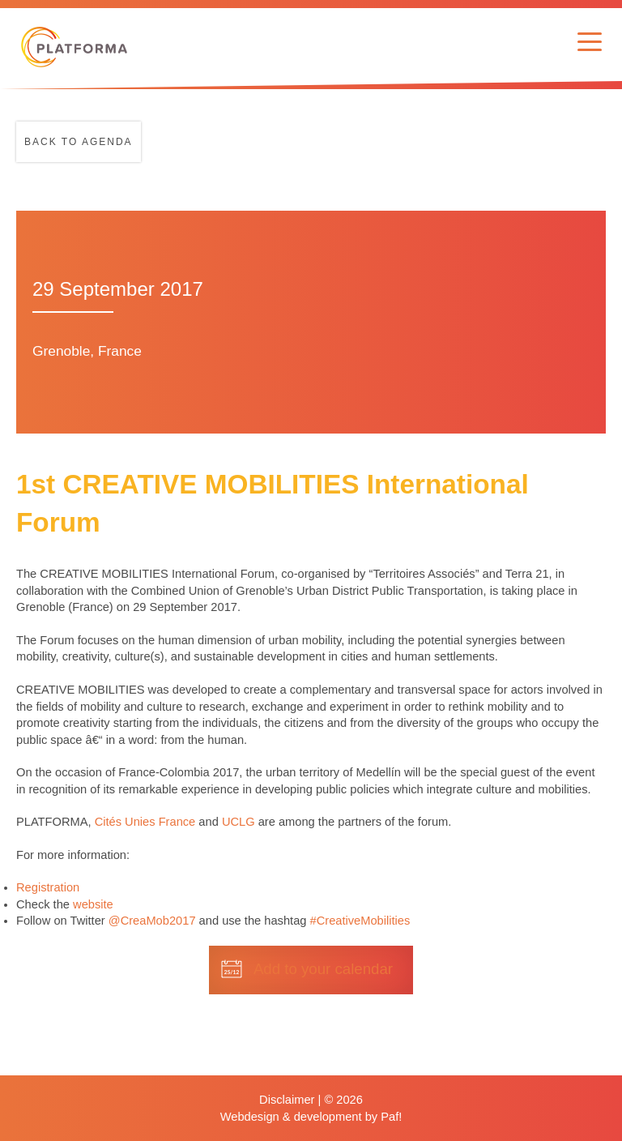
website (93, 904)
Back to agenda (78, 141)
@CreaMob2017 (152, 920)
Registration (47, 887)
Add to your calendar (323, 968)
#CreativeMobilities (360, 920)
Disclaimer (286, 1099)
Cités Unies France (145, 821)
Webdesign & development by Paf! (311, 1116)
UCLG (238, 821)
